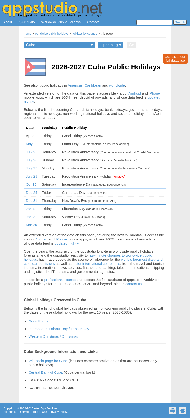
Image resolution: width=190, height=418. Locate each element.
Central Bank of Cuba (46, 372)
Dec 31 (31, 201)
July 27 (31, 168)
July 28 (31, 176)
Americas (75, 85)
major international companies (96, 263)
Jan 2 (30, 217)
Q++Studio (27, 22)
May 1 (31, 144)
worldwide (117, 85)
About (7, 22)
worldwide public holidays (51, 33)
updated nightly (67, 243)
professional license (60, 280)
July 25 (31, 152)
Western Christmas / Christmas (53, 336)
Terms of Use (38, 411)
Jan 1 (30, 209)
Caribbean (93, 85)
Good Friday (38, 321)
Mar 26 (31, 225)
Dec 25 (31, 192)
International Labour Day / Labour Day (59, 329)
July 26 (31, 160)
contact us (133, 284)
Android (134, 93)
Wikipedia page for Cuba (48, 361)
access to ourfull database (175, 58)
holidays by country (84, 33)
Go (131, 45)
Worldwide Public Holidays (61, 22)
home (27, 33)
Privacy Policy (58, 411)
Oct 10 (31, 184)
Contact (93, 22)
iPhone (154, 93)
